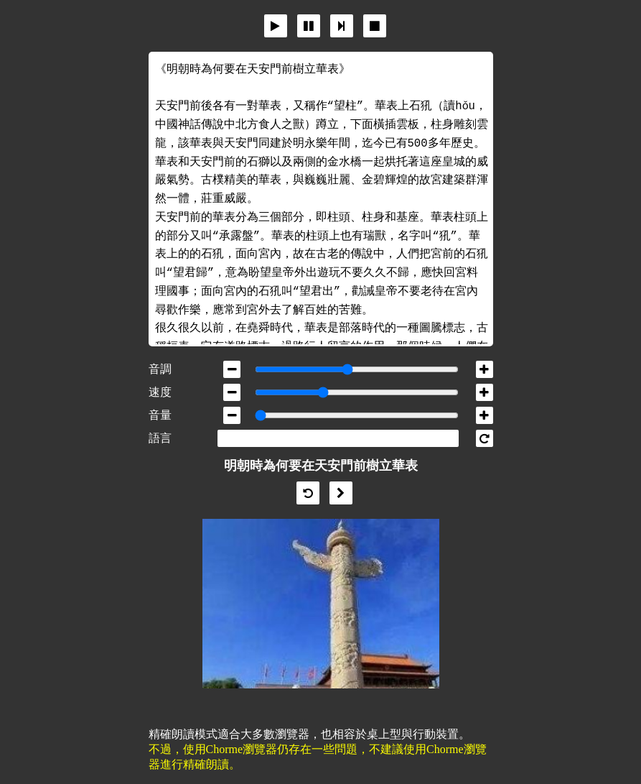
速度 (160, 392)
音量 (160, 415)
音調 (160, 369)
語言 (160, 438)
